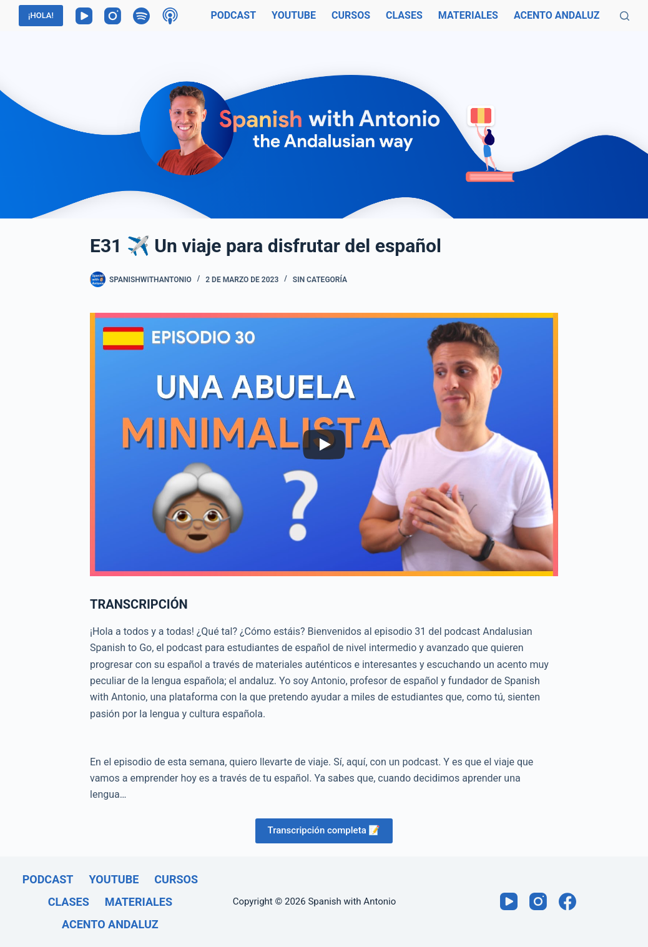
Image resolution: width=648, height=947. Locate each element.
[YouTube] (84, 15)
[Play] (324, 444)
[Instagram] (112, 15)
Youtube (294, 15)
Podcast (233, 15)
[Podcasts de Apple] (170, 15)
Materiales (468, 15)
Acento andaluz (557, 15)
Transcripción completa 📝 (324, 830)
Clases (404, 15)
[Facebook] (567, 901)
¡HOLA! (41, 15)
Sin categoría (320, 279)
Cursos (350, 15)
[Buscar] (624, 16)
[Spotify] (141, 15)
